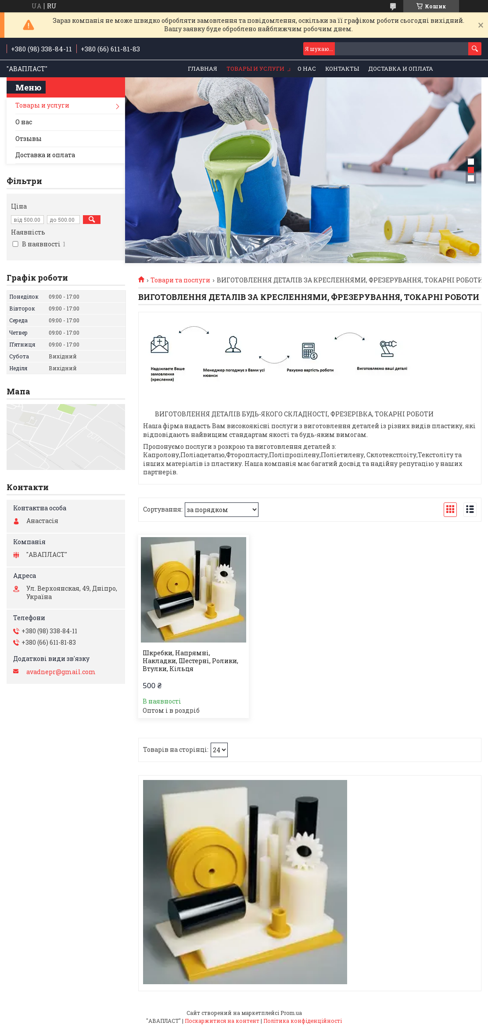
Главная (202, 68)
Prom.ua (291, 1012)
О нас (307, 68)
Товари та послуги (180, 280)
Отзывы (28, 138)
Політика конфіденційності (302, 1020)
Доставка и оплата (400, 68)
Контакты (342, 68)
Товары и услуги (255, 68)
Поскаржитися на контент (222, 1020)
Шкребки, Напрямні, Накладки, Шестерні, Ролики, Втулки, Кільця (190, 661)
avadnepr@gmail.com (61, 672)
